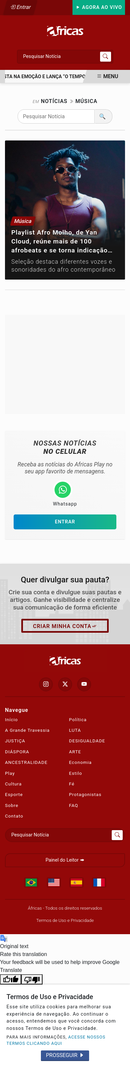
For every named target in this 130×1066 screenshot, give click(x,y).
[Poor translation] (32, 979)
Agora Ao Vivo (98, 7)
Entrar (20, 7)
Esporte (14, 794)
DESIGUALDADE (87, 740)
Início (11, 719)
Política (78, 719)
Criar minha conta (65, 626)
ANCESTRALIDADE (26, 762)
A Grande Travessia (27, 730)
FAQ (73, 805)
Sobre (11, 805)
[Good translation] (10, 979)
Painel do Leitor (65, 860)
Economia (80, 762)
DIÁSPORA (17, 751)
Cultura (13, 783)
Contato (14, 816)
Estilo (75, 773)
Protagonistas (85, 794)
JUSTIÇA (15, 740)
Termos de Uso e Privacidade (65, 920)
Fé (72, 783)
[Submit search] (105, 57)
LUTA (75, 730)
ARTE (75, 751)
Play (10, 773)
